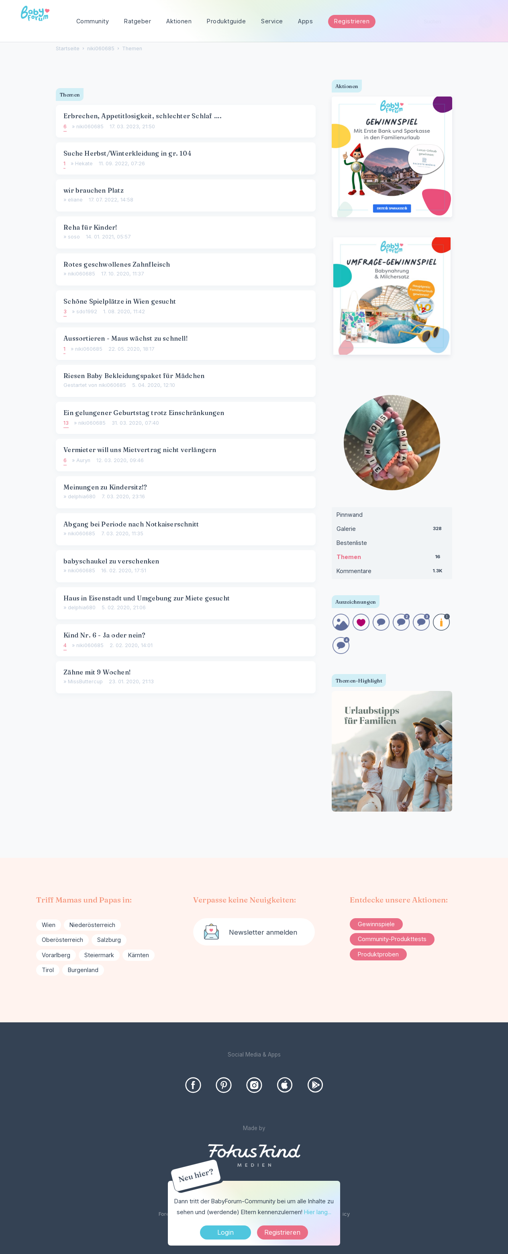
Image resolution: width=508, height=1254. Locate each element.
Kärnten (138, 955)
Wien (48, 924)
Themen (392, 558)
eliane (75, 200)
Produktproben (378, 954)
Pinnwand (350, 514)
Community (92, 21)
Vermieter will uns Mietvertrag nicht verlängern (139, 450)
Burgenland (83, 969)
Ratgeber (137, 21)
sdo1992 (86, 311)
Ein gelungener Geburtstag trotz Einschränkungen (143, 413)
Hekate (84, 163)
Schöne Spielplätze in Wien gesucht (119, 301)
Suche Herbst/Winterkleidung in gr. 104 (127, 153)
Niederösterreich (92, 924)
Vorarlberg (56, 955)
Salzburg (109, 939)
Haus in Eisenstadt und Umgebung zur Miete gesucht (146, 598)
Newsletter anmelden (263, 932)
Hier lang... (317, 1212)
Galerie (392, 530)
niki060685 (90, 126)
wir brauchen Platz (93, 190)
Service (272, 21)
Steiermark (99, 955)
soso (74, 237)
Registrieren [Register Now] (282, 1232)
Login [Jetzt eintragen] (225, 1232)
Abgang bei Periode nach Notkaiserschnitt (131, 524)
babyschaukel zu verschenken (111, 561)
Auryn (83, 460)
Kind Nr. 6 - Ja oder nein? (104, 635)
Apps (305, 21)
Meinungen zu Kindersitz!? (105, 487)
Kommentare (392, 572)
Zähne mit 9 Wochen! (97, 672)
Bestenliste (352, 542)
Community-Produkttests (392, 938)
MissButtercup (85, 681)
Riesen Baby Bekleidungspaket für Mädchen (133, 376)
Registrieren (351, 21)
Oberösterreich (62, 939)
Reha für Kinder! (90, 227)
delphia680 (82, 496)
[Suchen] (485, 21)
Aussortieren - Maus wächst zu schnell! (125, 338)
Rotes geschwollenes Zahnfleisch (116, 264)
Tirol (48, 969)
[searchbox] (454, 21)
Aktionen (179, 21)
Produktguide (226, 21)
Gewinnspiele (376, 924)
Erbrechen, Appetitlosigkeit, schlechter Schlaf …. (142, 116)
